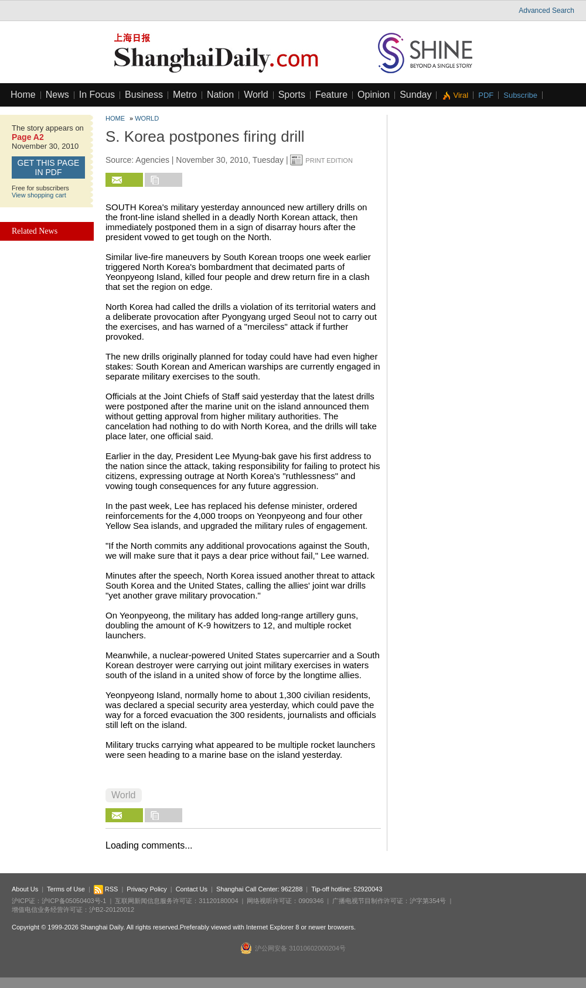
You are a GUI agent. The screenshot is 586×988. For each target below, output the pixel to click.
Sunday (415, 95)
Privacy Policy (146, 889)
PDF (485, 95)
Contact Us (191, 889)
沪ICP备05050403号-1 (74, 900)
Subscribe (520, 95)
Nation (220, 95)
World (256, 95)
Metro (185, 95)
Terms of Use (66, 889)
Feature (331, 95)
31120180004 (218, 900)
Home (23, 95)
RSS (106, 889)
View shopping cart (39, 195)
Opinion (373, 95)
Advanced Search (546, 10)
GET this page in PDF (49, 167)
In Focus (97, 95)
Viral (460, 95)
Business (144, 95)
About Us (25, 889)
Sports (291, 95)
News (57, 95)
